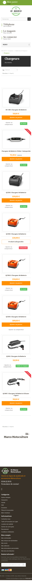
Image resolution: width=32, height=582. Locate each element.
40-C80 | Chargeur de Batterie (16, 110)
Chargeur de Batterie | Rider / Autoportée (16, 151)
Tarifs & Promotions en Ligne (9, 521)
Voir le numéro (7, 26)
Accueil (3, 51)
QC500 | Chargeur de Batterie (16, 317)
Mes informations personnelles (10, 548)
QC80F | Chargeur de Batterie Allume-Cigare (16, 394)
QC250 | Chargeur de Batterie (16, 192)
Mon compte (5, 535)
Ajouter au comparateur (16, 329)
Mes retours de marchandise (9, 540)
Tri (3, 70)
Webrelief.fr (28, 578)
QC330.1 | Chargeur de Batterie (16, 275)
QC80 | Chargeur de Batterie (16, 356)
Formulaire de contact (10, 484)
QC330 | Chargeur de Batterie (16, 234)
